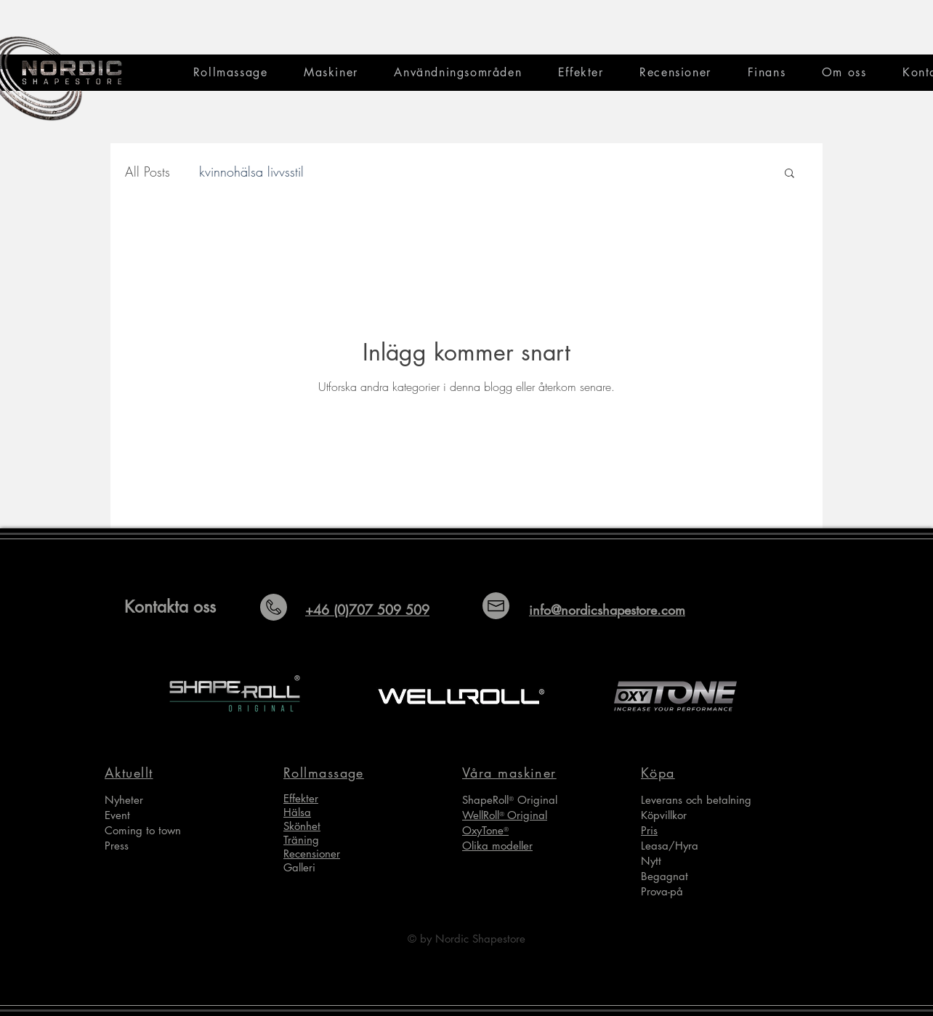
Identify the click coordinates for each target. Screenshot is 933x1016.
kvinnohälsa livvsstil (251, 171)
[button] (789, 174)
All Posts (147, 171)
